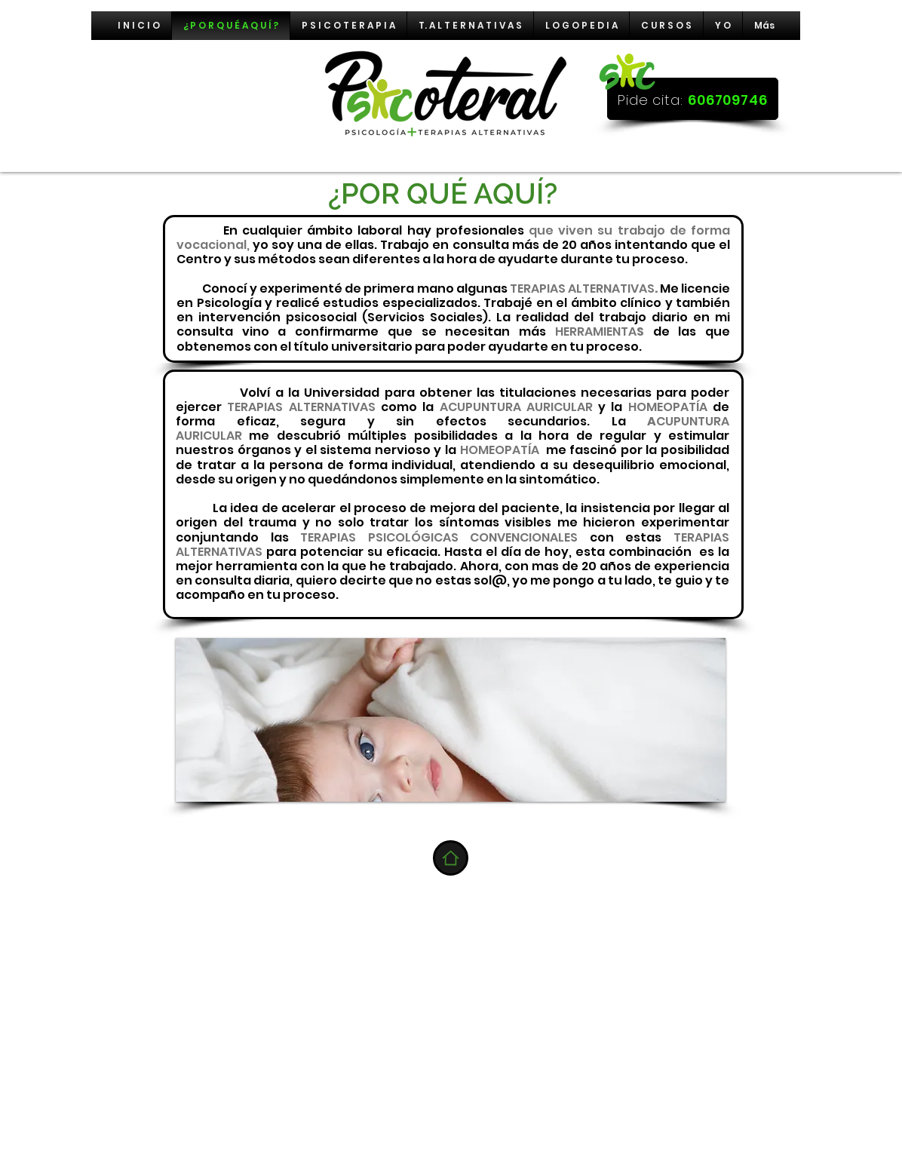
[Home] (450, 858)
